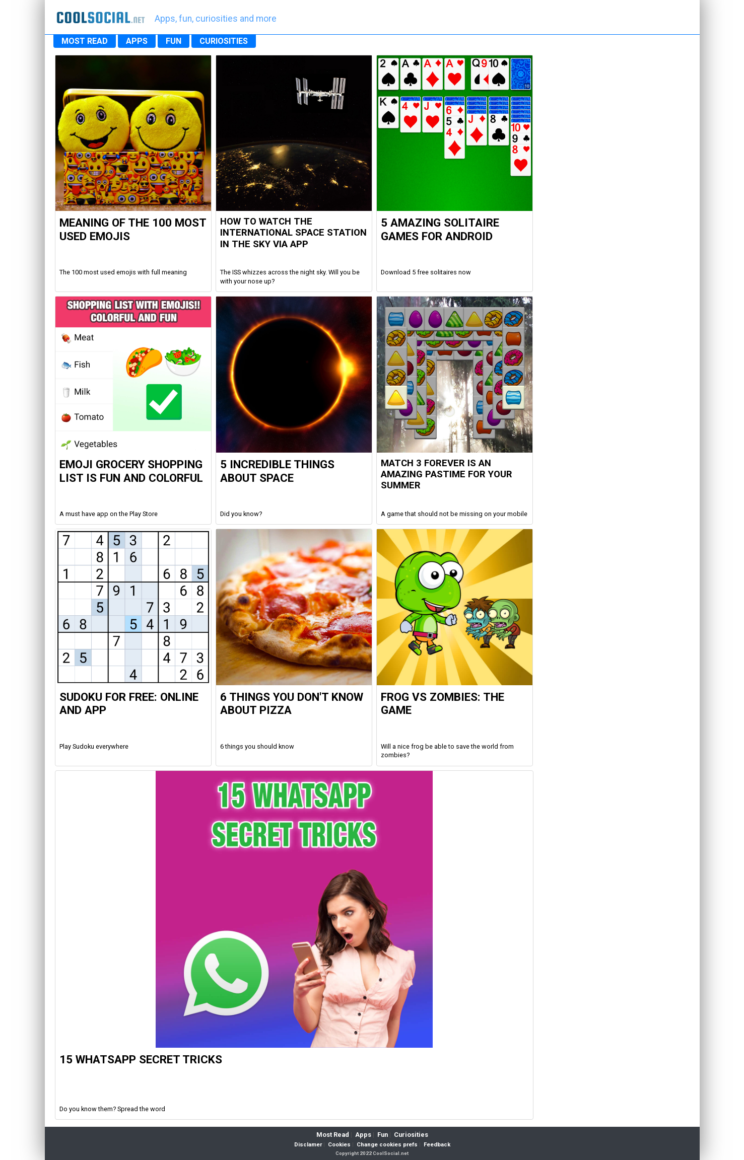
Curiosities (411, 1134)
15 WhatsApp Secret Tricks (140, 1059)
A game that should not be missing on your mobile (454, 514)
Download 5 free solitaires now (426, 272)
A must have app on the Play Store (108, 514)
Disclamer (308, 1144)
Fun (382, 1134)
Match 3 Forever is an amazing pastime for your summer (446, 474)
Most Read (332, 1134)
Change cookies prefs (387, 1144)
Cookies (339, 1144)
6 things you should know (257, 746)
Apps (363, 1134)
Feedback (437, 1144)
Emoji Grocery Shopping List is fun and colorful (131, 471)
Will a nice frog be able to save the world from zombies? (447, 751)
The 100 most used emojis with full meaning (123, 272)
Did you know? (241, 514)
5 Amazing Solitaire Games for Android (440, 229)
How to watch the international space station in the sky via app (293, 233)
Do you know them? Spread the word (112, 1109)
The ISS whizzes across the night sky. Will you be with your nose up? (290, 276)
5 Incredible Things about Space (277, 471)
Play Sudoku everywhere (93, 746)
